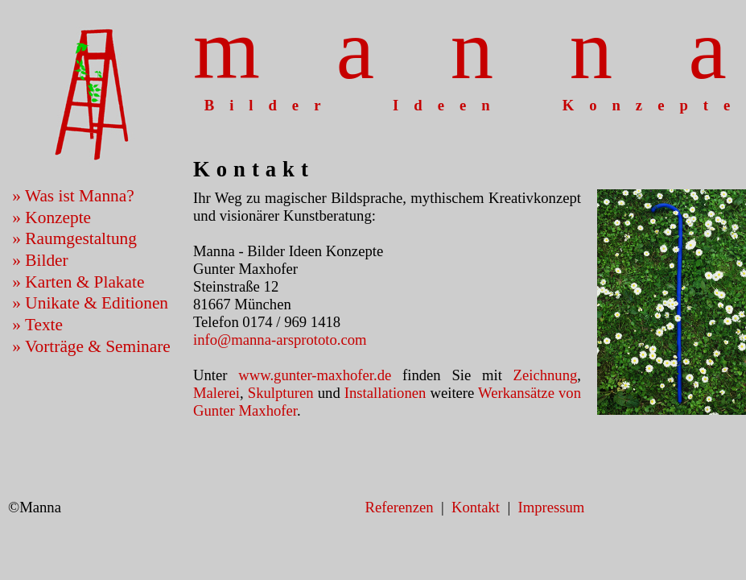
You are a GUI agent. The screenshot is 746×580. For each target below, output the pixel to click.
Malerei (216, 392)
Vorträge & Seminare (98, 346)
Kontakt (475, 507)
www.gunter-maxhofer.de (314, 375)
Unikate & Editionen (96, 303)
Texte (44, 324)
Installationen (385, 392)
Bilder (46, 260)
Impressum (550, 507)
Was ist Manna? (79, 195)
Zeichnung (545, 375)
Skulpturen (281, 392)
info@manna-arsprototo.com (280, 339)
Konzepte (58, 217)
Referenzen (399, 507)
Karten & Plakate (84, 282)
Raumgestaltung (81, 238)
